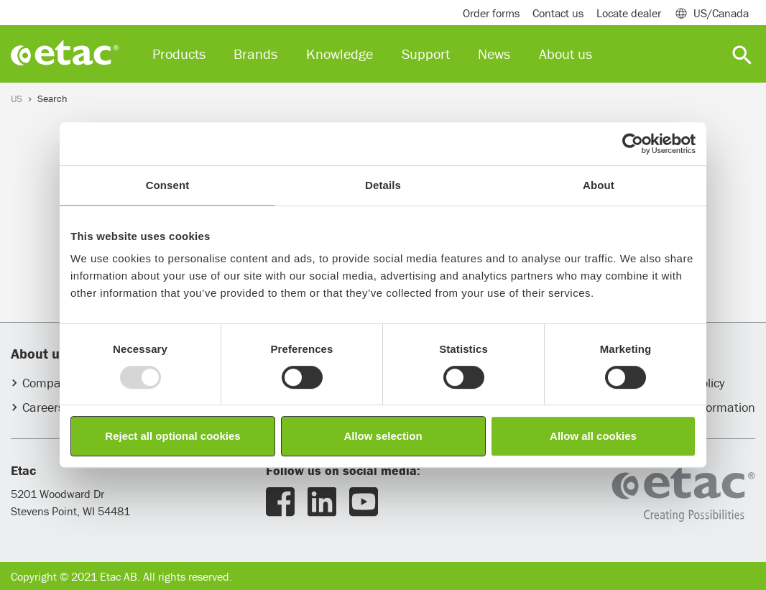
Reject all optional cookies (172, 436)
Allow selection (382, 436)
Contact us (557, 13)
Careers (43, 407)
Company (47, 382)
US (16, 98)
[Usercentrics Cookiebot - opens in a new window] (633, 144)
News (494, 54)
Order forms (491, 13)
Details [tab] (383, 185)
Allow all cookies (593, 436)
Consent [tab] (168, 185)
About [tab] (598, 185)
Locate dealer (628, 13)
